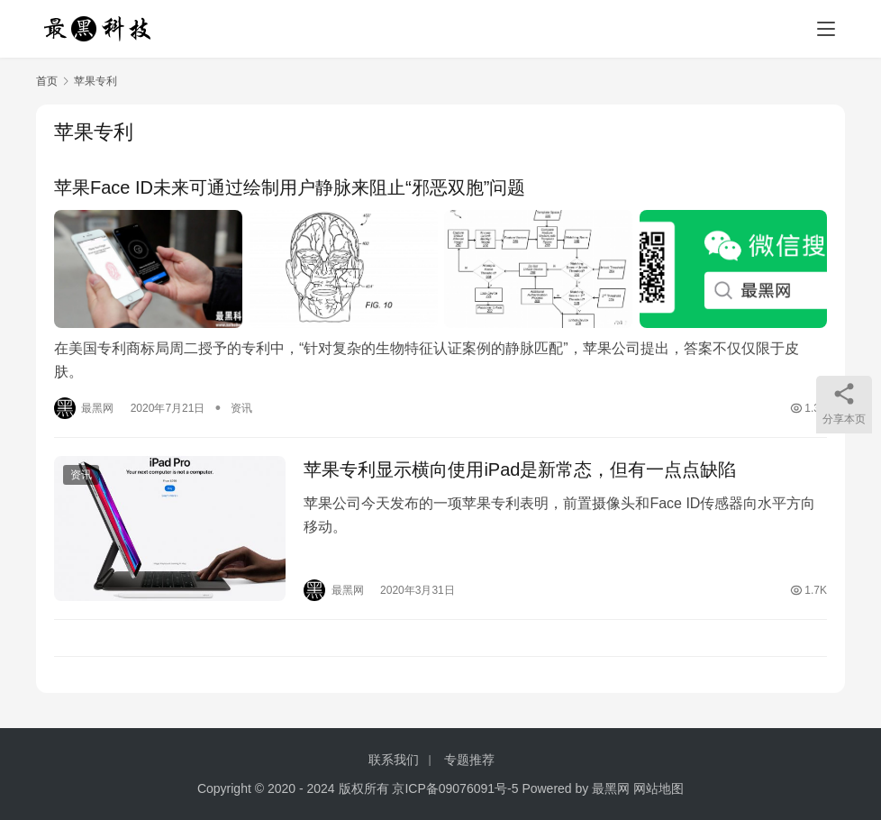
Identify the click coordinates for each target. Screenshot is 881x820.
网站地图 (658, 788)
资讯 (241, 408)
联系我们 (393, 759)
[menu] (826, 29)
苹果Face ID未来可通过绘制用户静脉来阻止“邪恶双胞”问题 (289, 187)
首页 (47, 81)
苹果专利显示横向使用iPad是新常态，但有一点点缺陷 (520, 469)
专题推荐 (469, 759)
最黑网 (611, 788)
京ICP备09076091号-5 (455, 788)
